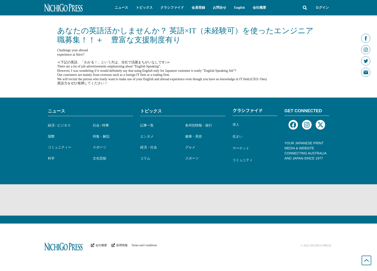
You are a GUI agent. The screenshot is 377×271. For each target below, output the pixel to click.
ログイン (322, 7)
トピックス (151, 111)
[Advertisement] (188, 200)
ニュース (56, 111)
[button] (121, 7)
